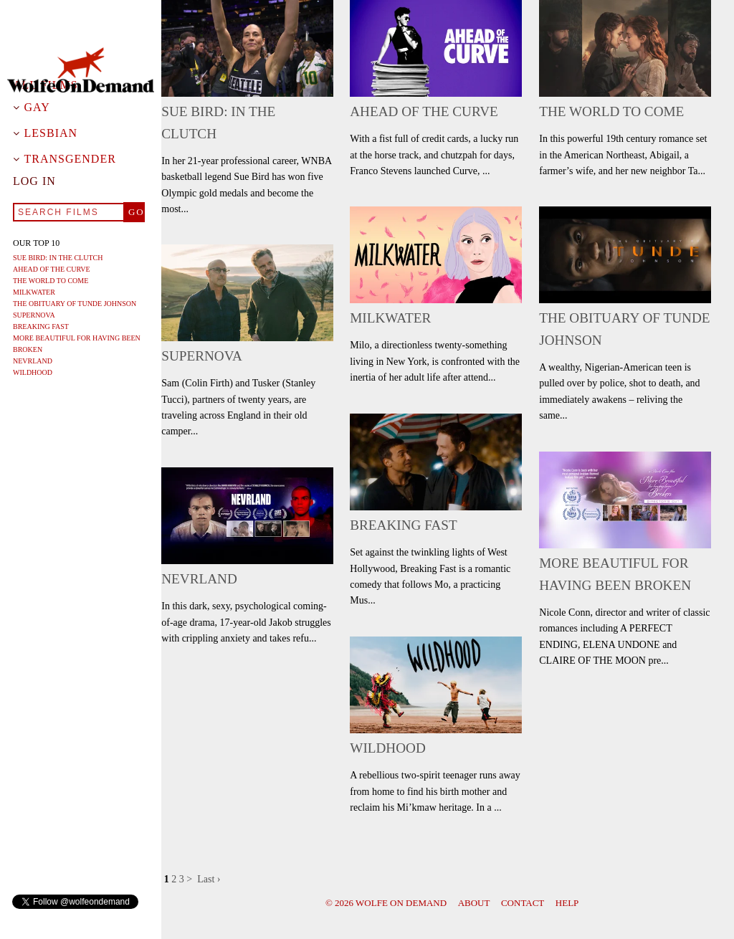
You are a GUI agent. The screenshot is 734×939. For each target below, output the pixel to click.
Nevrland (32, 361)
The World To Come (50, 281)
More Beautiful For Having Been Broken (76, 343)
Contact (522, 902)
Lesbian (51, 133)
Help (567, 902)
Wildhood (32, 372)
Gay (37, 107)
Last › (208, 879)
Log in (34, 181)
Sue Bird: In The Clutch (58, 258)
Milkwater (34, 292)
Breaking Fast (41, 326)
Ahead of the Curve (51, 269)
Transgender (70, 159)
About (474, 902)
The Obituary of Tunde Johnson (74, 304)
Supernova (34, 315)
